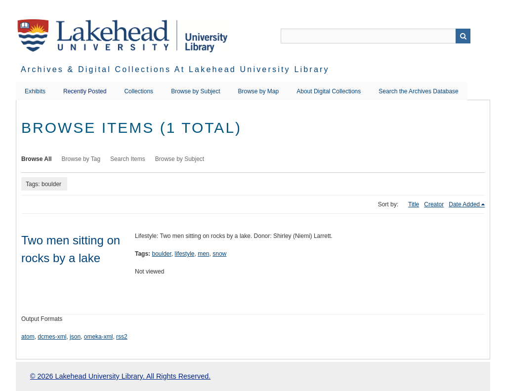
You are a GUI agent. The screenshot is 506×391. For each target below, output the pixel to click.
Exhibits (35, 91)
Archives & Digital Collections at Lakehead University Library (175, 69)
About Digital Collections (328, 91)
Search (463, 36)
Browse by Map (258, 91)
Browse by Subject (195, 91)
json (75, 336)
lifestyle (185, 253)
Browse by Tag (81, 159)
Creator (434, 204)
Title (413, 204)
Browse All (36, 159)
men (203, 253)
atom (28, 336)
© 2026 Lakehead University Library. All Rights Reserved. (120, 376)
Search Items (127, 159)
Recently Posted (84, 91)
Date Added (464, 204)
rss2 (121, 336)
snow (219, 253)
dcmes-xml (52, 336)
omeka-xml (98, 336)
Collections (138, 91)
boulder (161, 253)
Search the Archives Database (418, 91)
